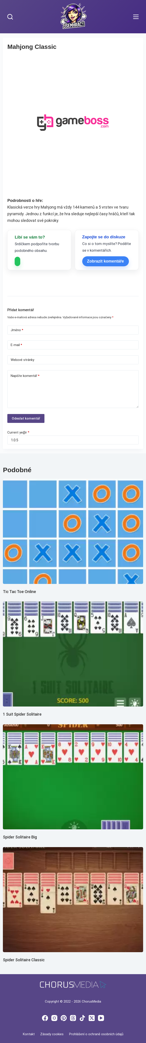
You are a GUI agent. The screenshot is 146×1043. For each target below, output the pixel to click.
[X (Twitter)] (92, 1018)
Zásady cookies (52, 1034)
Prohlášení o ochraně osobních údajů (96, 1034)
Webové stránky (22, 360)
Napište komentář (25, 376)
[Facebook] (45, 1018)
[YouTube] (101, 1018)
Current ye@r (18, 432)
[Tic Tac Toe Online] (73, 531)
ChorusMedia (91, 1001)
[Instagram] (54, 1018)
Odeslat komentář (26, 418)
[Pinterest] (64, 1018)
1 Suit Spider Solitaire (22, 714)
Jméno (17, 330)
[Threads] (73, 1018)
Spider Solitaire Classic (24, 959)
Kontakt (29, 1034)
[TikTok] (82, 1018)
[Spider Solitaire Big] (73, 776)
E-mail (16, 345)
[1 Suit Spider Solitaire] (73, 654)
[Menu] (136, 17)
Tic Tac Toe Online (19, 591)
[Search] (10, 17)
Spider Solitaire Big (20, 837)
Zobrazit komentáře (105, 261)
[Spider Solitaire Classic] (73, 899)
